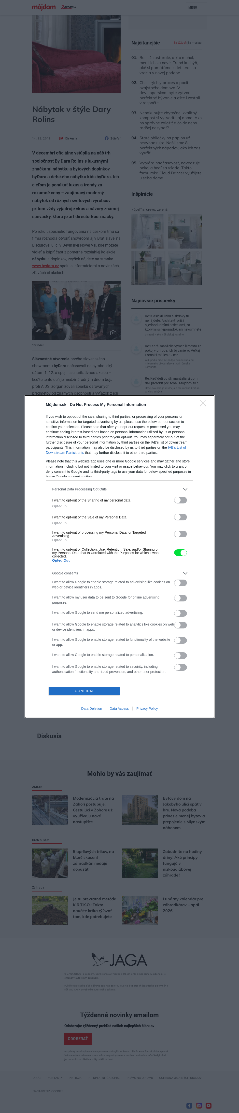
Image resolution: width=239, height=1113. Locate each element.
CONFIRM (84, 691)
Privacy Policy (147, 708)
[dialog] (119, 556)
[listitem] (119, 489)
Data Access (119, 708)
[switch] (180, 500)
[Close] (204, 405)
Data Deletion (91, 708)
